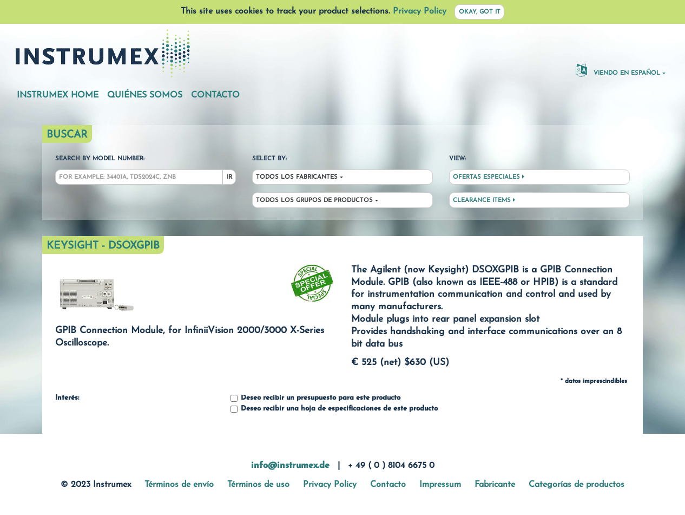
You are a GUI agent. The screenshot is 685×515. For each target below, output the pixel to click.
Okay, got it (479, 12)
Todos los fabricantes (297, 177)
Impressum (440, 484)
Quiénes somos (144, 95)
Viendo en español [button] (618, 69)
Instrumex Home (57, 95)
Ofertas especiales (488, 177)
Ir (229, 177)
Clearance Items (484, 200)
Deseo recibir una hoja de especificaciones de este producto (334, 409)
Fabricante (495, 484)
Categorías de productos (576, 484)
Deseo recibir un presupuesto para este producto (315, 398)
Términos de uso (258, 484)
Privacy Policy (419, 11)
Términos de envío (179, 484)
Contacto (215, 95)
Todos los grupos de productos (314, 201)
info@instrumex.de (290, 465)
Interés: (67, 398)
